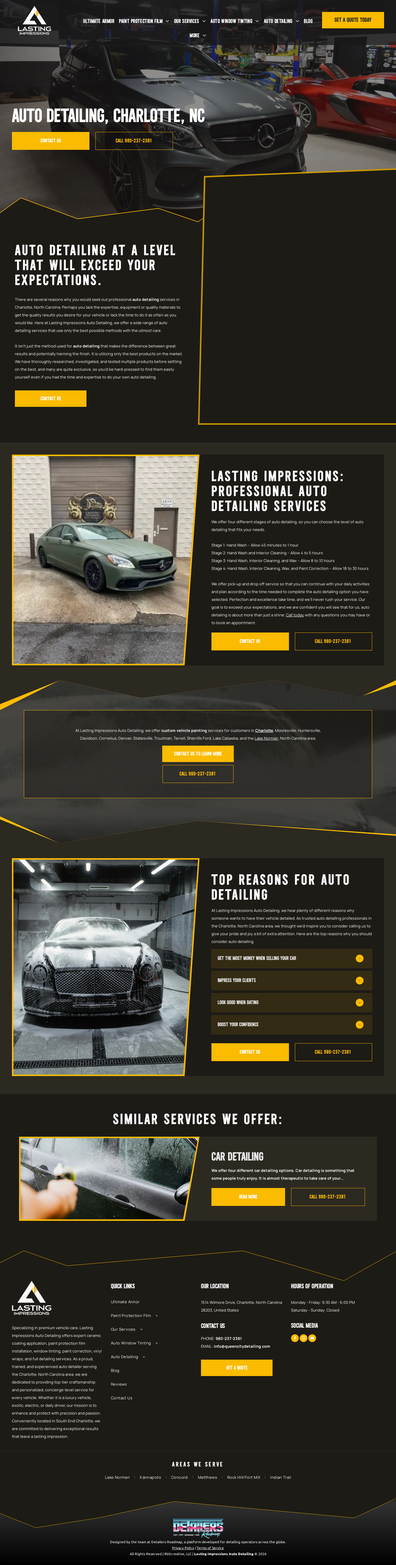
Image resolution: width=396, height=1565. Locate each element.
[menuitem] (99, 21)
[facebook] (295, 1339)
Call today (295, 615)
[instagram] (303, 1339)
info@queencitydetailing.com (242, 1346)
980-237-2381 (229, 1338)
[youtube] (312, 1339)
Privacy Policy (183, 1547)
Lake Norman (266, 738)
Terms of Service (210, 1547)
